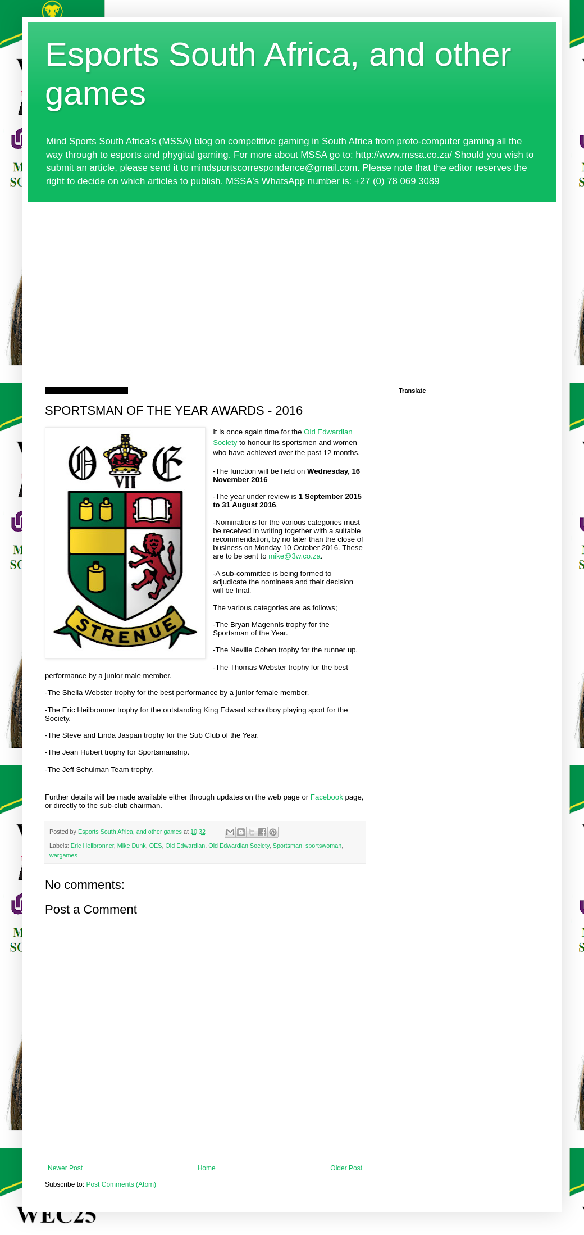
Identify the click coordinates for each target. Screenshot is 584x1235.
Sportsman (287, 845)
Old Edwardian (185, 845)
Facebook (327, 797)
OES (155, 845)
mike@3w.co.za (294, 556)
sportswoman (323, 845)
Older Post (346, 1168)
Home (207, 1168)
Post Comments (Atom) (121, 1184)
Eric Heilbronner (92, 845)
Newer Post (65, 1168)
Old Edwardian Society (238, 845)
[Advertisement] (292, 286)
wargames (63, 855)
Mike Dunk (131, 845)
